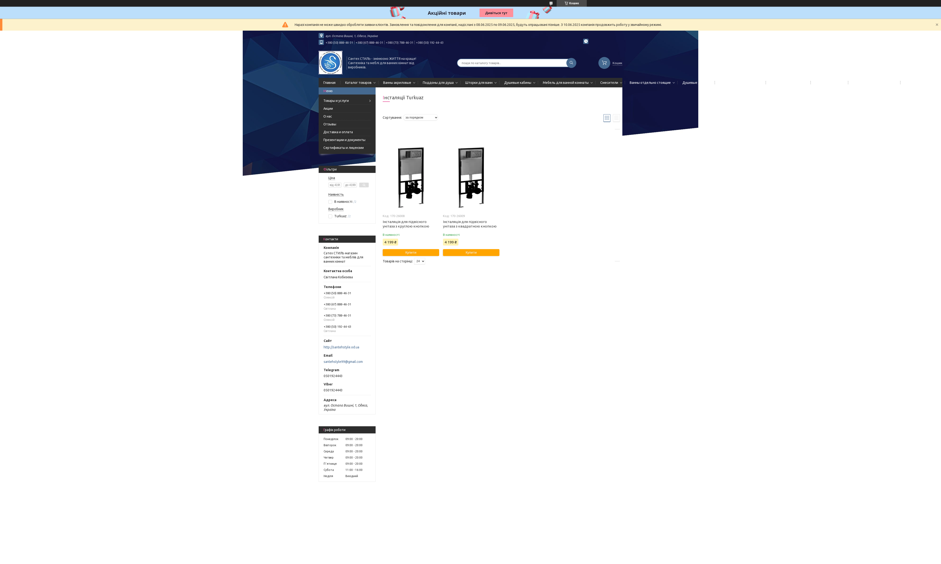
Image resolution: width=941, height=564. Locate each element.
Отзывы (329, 124)
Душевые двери (695, 82)
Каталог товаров (358, 82)
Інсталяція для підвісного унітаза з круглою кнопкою (406, 224)
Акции (328, 108)
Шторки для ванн (479, 82)
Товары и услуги (336, 101)
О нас (327, 116)
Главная (329, 82)
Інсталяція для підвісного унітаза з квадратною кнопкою (470, 224)
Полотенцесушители (787, 82)
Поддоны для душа (438, 82)
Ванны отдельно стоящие (650, 82)
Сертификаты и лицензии (343, 148)
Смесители (609, 82)
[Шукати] (571, 63)
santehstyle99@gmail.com (343, 362)
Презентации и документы (344, 140)
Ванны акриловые (397, 82)
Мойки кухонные (828, 82)
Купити (410, 252)
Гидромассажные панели (739, 82)
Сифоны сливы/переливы (873, 82)
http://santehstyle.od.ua (341, 347)
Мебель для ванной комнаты (566, 82)
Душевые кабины (517, 82)
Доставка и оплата (338, 132)
